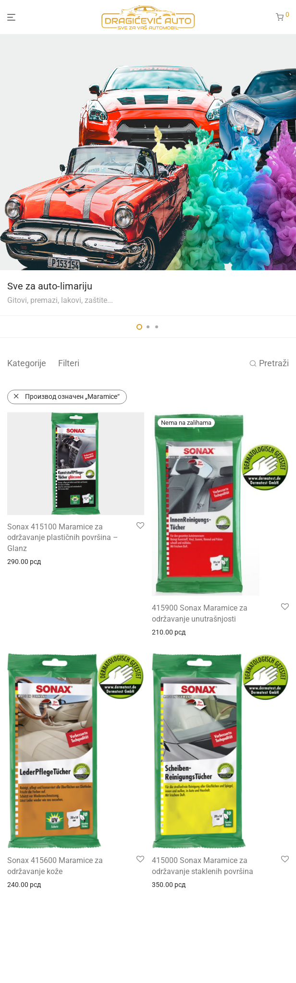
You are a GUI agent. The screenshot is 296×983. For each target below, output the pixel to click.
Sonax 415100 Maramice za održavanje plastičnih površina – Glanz (62, 537)
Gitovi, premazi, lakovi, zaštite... (60, 300)
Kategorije (26, 363)
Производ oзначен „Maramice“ (72, 396)
